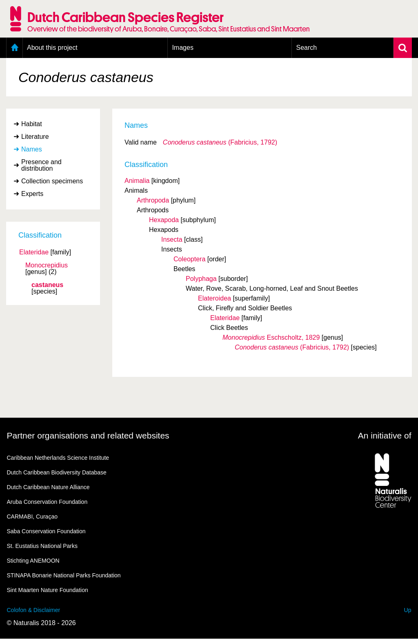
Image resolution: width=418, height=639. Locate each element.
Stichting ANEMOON (33, 560)
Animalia (137, 180)
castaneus (47, 285)
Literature (35, 136)
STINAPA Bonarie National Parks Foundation (64, 575)
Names (31, 149)
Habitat (31, 123)
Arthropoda (153, 200)
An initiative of (384, 435)
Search (306, 47)
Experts (32, 193)
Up (407, 610)
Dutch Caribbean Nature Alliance (48, 487)
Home (14, 48)
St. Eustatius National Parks (42, 546)
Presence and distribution (41, 165)
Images (182, 47)
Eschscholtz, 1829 (271, 337)
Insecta (171, 239)
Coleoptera (189, 259)
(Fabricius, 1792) (220, 142)
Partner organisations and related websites (88, 435)
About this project (52, 47)
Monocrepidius (46, 265)
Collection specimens (52, 181)
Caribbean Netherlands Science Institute (58, 457)
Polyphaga (201, 278)
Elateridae (34, 252)
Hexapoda (164, 219)
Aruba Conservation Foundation (47, 502)
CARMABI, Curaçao (32, 516)
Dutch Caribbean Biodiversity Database (57, 472)
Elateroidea (214, 298)
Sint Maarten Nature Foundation (47, 590)
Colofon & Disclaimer (33, 610)
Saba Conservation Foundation (46, 531)
